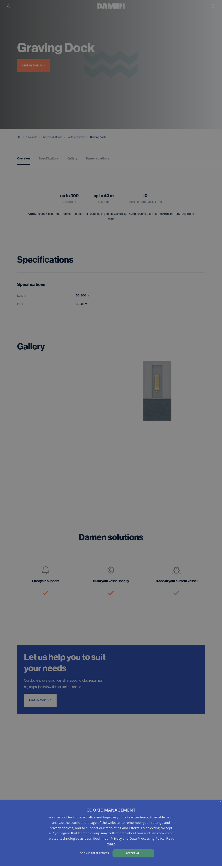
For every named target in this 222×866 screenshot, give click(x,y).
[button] (75, 853)
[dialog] (111, 833)
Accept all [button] (133, 853)
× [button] (220, 801)
